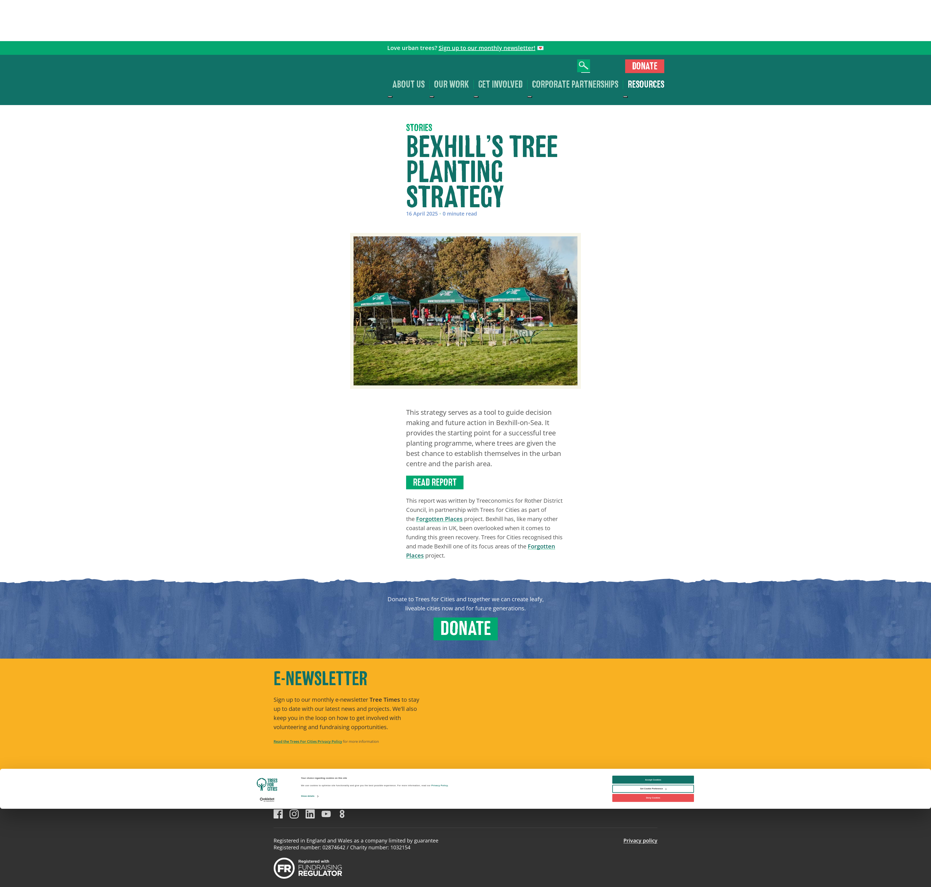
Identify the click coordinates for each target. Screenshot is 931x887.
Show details (307, 874)
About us (408, 84)
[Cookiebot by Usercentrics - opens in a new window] (267, 878)
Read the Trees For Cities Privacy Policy (308, 741)
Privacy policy (640, 840)
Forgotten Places (439, 519)
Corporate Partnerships (575, 84)
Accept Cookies (653, 858)
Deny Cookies (653, 876)
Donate (644, 66)
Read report (435, 482)
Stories (419, 128)
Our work (451, 84)
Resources (646, 84)
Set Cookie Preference (653, 867)
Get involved (500, 84)
